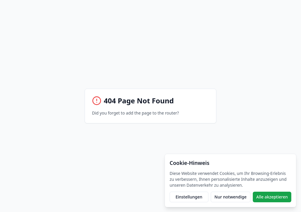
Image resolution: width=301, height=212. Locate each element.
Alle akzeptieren (272, 197)
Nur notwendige (231, 197)
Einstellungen (188, 197)
